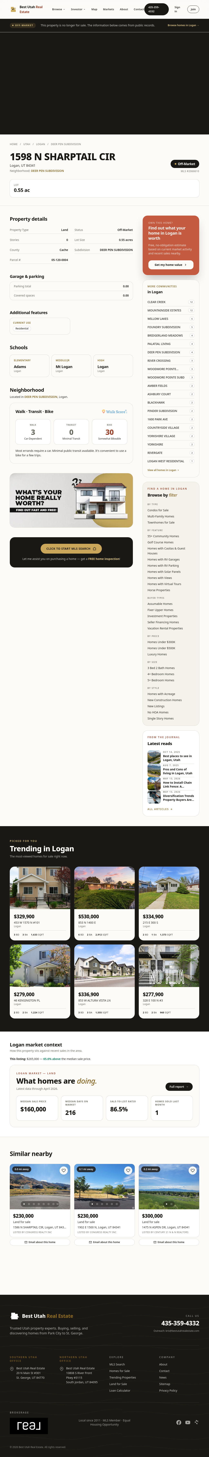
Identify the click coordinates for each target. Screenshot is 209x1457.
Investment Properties (163, 616)
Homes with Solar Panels (164, 572)
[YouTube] (187, 1422)
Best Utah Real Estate (31, 1447)
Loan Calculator (119, 1390)
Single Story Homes (161, 718)
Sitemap (164, 1384)
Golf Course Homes (160, 542)
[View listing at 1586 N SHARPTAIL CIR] (40, 1186)
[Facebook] (178, 1422)
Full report (179, 1087)
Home (14, 144)
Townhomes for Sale (161, 522)
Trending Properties (122, 1377)
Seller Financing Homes (163, 622)
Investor (78, 9)
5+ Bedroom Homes (161, 680)
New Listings (156, 706)
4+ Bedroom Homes (161, 674)
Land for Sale (118, 1384)
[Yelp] (196, 1422)
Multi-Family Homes (161, 516)
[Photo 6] (48, 1204)
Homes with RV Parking (163, 565)
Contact (139, 9)
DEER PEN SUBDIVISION (66, 144)
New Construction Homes (165, 700)
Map (94, 9)
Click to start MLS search (71, 549)
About (124, 9)
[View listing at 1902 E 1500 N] (104, 1186)
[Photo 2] (29, 1204)
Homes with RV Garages (164, 559)
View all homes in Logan (164, 470)
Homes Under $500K (161, 648)
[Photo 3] (33, 1204)
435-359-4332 (153, 9)
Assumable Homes (160, 604)
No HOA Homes (158, 712)
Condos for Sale (158, 510)
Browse (58, 9)
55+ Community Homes (163, 536)
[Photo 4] (38, 1204)
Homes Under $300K (161, 642)
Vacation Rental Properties (165, 628)
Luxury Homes (157, 654)
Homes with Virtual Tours (164, 584)
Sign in (177, 9)
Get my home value (171, 265)
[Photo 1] (24, 1204)
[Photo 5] (43, 1204)
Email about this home (39, 1242)
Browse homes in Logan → (183, 25)
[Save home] (64, 1170)
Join (193, 9)
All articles (160, 809)
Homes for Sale (119, 1371)
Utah (26, 144)
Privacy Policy (168, 1390)
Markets (108, 9)
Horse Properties (159, 590)
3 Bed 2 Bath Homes (161, 668)
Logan (40, 144)
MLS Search (117, 1364)
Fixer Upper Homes (160, 610)
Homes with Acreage (161, 694)
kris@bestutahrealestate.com (182, 1331)
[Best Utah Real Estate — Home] (31, 9)
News (163, 1377)
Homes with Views (160, 578)
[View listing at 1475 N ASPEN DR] (169, 1186)
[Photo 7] (53, 1204)
